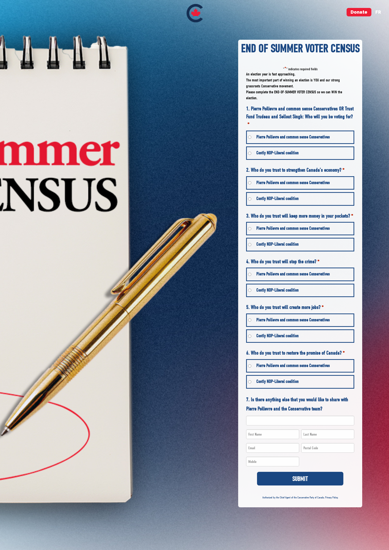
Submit (300, 478)
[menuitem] (195, 13)
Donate (359, 12)
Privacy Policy (331, 497)
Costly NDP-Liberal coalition (277, 153)
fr (378, 12)
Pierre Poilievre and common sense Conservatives (293, 137)
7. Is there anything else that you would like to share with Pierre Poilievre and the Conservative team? (297, 404)
